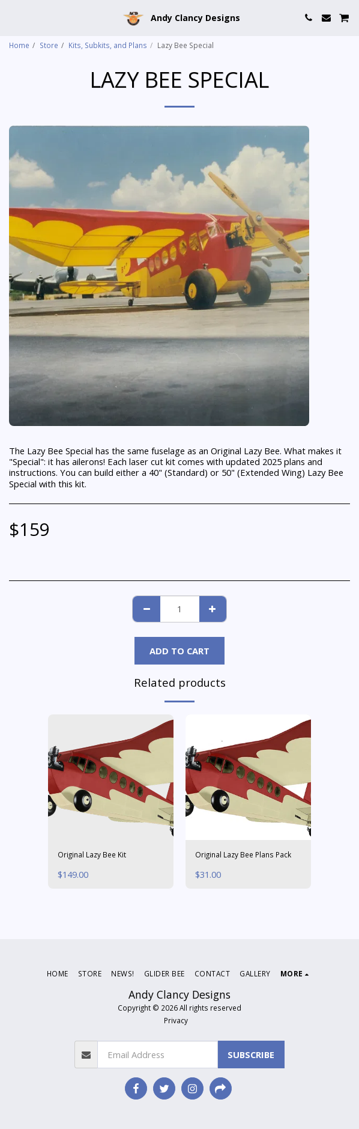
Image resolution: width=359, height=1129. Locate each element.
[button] (13, 17)
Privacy (176, 1020)
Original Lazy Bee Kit (92, 854)
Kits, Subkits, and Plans (107, 45)
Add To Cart (179, 651)
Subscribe (251, 1054)
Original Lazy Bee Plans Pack (243, 854)
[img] (110, 777)
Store (49, 45)
